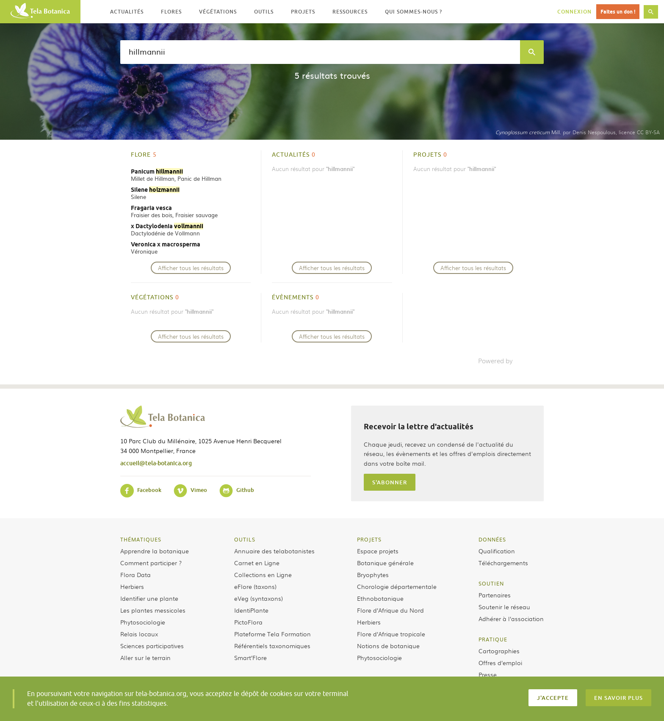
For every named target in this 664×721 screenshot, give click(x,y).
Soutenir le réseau (504, 606)
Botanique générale (385, 562)
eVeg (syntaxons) (258, 598)
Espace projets (377, 551)
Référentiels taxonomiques (272, 645)
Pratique (493, 639)
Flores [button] (171, 11)
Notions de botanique (388, 645)
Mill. (528, 132)
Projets (369, 539)
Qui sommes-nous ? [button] (413, 11)
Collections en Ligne (263, 574)
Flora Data (135, 574)
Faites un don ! (617, 11)
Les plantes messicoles (152, 610)
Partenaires (495, 595)
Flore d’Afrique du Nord (390, 610)
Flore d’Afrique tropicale (391, 634)
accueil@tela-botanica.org (156, 463)
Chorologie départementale (397, 586)
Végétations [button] (218, 11)
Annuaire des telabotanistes (274, 551)
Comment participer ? (151, 562)
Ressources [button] (350, 11)
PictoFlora (248, 622)
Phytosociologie (142, 622)
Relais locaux (139, 634)
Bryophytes (373, 574)
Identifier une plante (149, 598)
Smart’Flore (250, 657)
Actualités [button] (127, 11)
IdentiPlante (251, 610)
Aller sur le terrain (145, 657)
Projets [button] (303, 11)
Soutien (491, 583)
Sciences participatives (152, 645)
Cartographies (499, 650)
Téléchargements (503, 562)
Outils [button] (264, 11)
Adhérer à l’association (511, 618)
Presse (488, 674)
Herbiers (132, 586)
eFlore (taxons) (255, 586)
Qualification (497, 551)
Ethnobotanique (380, 598)
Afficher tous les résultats (191, 268)
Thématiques (140, 539)
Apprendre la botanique (154, 551)
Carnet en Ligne (256, 562)
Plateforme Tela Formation (272, 634)
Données (492, 539)
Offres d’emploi (500, 662)
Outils (244, 539)
